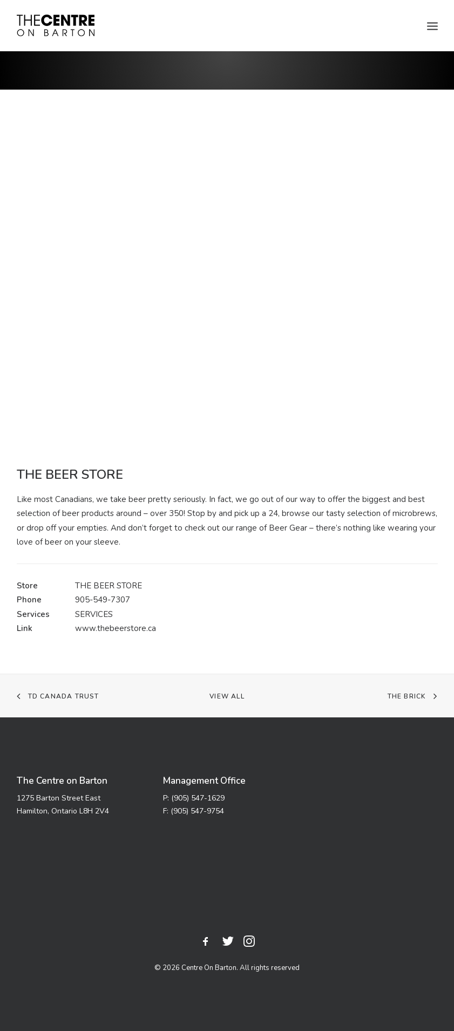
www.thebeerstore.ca (115, 628)
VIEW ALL (227, 696)
